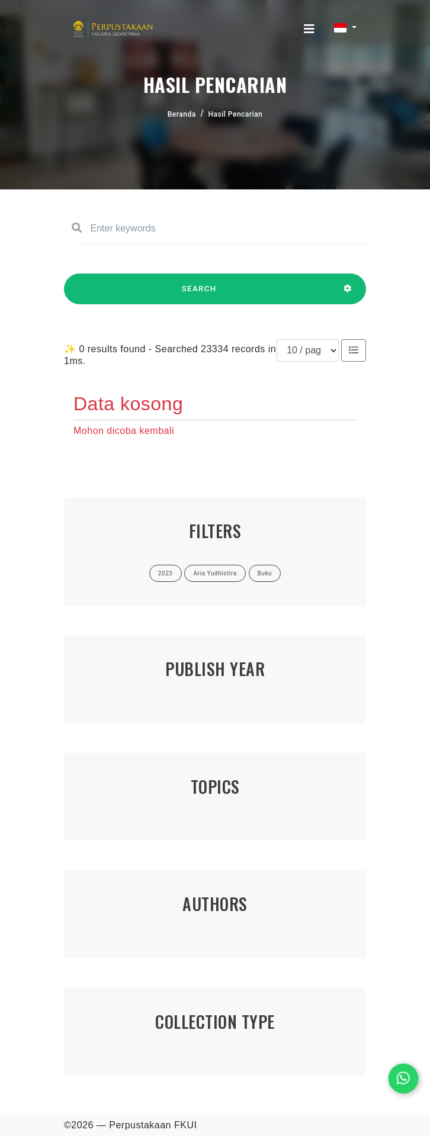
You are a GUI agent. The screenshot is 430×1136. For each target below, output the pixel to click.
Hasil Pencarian (235, 114)
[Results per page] (308, 350)
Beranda (182, 114)
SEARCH (199, 294)
